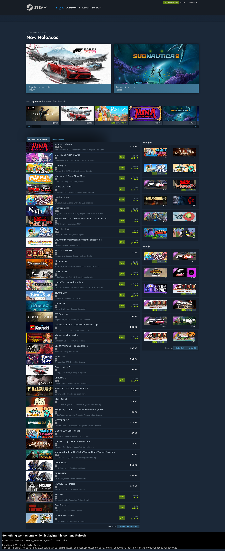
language (192, 3)
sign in (182, 3)
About (86, 7)
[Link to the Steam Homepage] (39, 10)
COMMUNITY (73, 7)
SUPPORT (97, 7)
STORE (60, 7)
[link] (119, 123)
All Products (31, 32)
